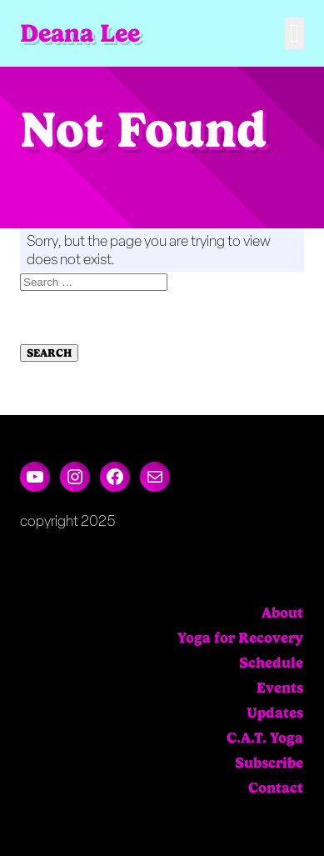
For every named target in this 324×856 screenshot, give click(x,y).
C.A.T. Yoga (265, 737)
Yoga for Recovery (240, 637)
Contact (275, 787)
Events (280, 687)
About (282, 612)
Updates (275, 712)
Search (49, 353)
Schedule (271, 662)
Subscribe (269, 762)
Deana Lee (80, 33)
